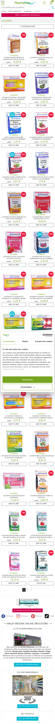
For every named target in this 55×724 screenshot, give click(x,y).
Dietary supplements (14, 11)
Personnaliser (27, 387)
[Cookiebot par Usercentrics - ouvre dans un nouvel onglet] (42, 335)
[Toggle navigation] (2, 2)
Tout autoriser (27, 380)
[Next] (31, 590)
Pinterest (36, 616)
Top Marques (27, 11)
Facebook (7, 616)
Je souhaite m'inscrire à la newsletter (27, 610)
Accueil (3, 11)
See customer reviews (27, 719)
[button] (44, 3)
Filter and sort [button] (27, 26)
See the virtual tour (27, 706)
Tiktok (49, 616)
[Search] (26, 7)
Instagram (22, 616)
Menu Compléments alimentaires (27, 15)
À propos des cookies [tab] (43, 341)
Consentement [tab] (9, 341)
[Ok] (53, 7)
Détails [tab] (25, 341)
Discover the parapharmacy (27, 665)
